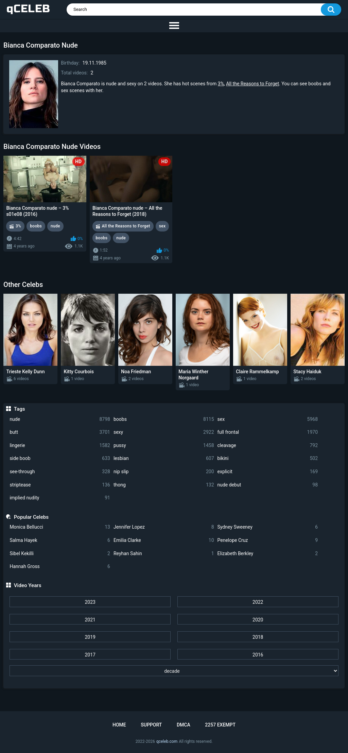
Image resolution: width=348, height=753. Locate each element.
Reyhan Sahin (164, 554)
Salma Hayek (60, 540)
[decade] (174, 670)
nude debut (268, 485)
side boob (60, 458)
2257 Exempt (220, 725)
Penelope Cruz (268, 540)
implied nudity (60, 498)
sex (268, 419)
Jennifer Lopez (164, 527)
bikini (268, 458)
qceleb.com (166, 741)
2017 (90, 654)
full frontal (268, 432)
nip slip (164, 472)
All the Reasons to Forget (252, 83)
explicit (268, 472)
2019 (90, 637)
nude (60, 419)
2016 (258, 654)
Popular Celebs (31, 517)
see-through (60, 472)
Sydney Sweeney (268, 527)
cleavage (268, 445)
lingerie (60, 445)
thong (164, 485)
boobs (164, 419)
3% (221, 83)
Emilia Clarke (164, 540)
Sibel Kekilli (60, 554)
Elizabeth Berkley (268, 554)
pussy (164, 445)
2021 (90, 619)
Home (119, 725)
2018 (258, 637)
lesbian (164, 458)
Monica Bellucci (60, 527)
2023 (90, 602)
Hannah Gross (60, 566)
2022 (258, 602)
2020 (258, 619)
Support (151, 725)
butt (60, 432)
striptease (60, 485)
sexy (164, 432)
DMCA (183, 725)
